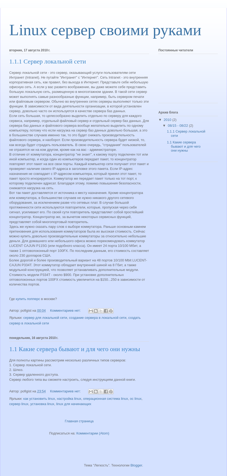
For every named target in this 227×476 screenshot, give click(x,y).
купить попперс (28, 299)
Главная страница (79, 421)
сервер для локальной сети (45, 318)
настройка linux (69, 399)
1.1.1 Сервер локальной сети (47, 61)
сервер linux (19, 404)
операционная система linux (105, 399)
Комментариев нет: (66, 310)
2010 (168, 120)
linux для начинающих (73, 404)
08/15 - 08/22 (178, 126)
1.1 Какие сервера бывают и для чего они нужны (74, 349)
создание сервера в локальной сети (97, 318)
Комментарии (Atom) (92, 433)
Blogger (136, 465)
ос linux (135, 399)
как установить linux (39, 399)
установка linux (42, 404)
